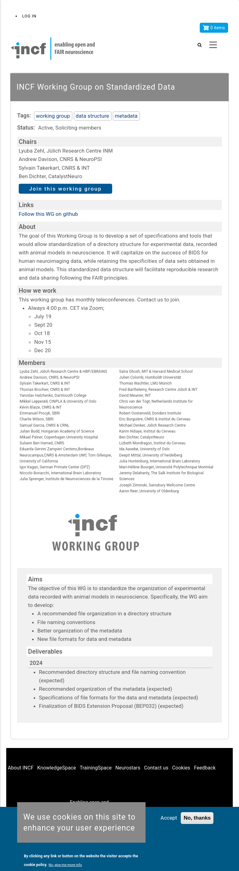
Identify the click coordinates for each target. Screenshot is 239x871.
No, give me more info (65, 865)
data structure (92, 116)
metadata (126, 116)
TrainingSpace (96, 768)
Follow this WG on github (48, 214)
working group (53, 116)
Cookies (181, 768)
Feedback (205, 768)
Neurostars (127, 768)
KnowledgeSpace (56, 768)
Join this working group (65, 189)
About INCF (21, 768)
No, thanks (197, 818)
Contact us (156, 768)
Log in (29, 16)
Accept (168, 818)
